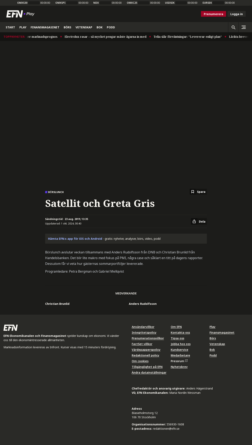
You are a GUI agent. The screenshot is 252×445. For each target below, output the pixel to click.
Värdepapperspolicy (146, 350)
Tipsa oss (177, 338)
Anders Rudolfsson (143, 304)
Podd (213, 355)
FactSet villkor (142, 344)
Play (212, 327)
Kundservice (179, 350)
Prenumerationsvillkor (148, 338)
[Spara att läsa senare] (198, 192)
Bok (212, 350)
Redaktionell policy (145, 355)
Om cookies (140, 361)
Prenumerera (213, 14)
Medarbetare (180, 355)
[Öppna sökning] (233, 27)
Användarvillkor (143, 327)
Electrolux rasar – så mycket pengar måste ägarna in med (109, 37)
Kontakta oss (180, 332)
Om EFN (176, 327)
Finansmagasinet (222, 332)
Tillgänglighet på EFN (147, 367)
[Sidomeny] (243, 27)
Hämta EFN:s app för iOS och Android (75, 239)
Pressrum (179, 361)
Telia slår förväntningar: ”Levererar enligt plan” (191, 37)
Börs (213, 338)
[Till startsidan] (21, 14)
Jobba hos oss (181, 344)
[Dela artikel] (199, 221)
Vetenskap (217, 344)
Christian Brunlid (57, 304)
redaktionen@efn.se (166, 429)
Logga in (236, 14)
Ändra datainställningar (149, 372)
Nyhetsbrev (179, 367)
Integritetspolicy (144, 332)
